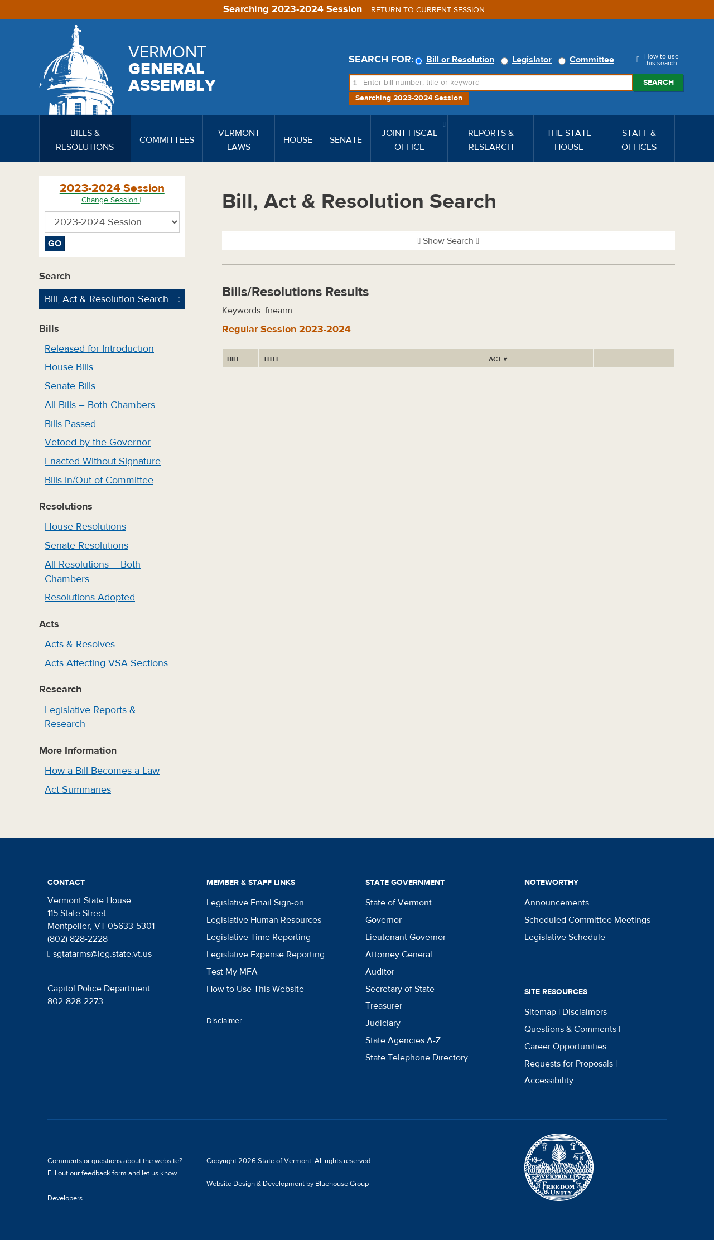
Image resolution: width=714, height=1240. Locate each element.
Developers (65, 1198)
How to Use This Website (255, 989)
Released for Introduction (99, 348)
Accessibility (548, 1080)
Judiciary (383, 1023)
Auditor (379, 971)
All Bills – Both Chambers (100, 405)
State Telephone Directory (416, 1057)
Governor (383, 920)
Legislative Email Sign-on (255, 902)
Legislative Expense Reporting (265, 954)
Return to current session (428, 10)
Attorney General (398, 954)
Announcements (556, 902)
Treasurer (383, 1005)
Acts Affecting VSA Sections (106, 663)
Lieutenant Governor (405, 937)
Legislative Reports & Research (90, 717)
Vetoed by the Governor (98, 442)
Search (658, 83)
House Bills (69, 367)
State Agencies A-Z (403, 1040)
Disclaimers (584, 1012)
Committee (588, 59)
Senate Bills (70, 386)
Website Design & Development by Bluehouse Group (287, 1183)
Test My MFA (232, 971)
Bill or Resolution (456, 59)
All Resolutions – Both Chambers (93, 571)
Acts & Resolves (80, 644)
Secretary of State (400, 989)
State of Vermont (398, 902)
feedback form (104, 1173)
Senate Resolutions (86, 545)
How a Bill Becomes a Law (102, 770)
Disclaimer (224, 1021)
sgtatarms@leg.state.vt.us (99, 954)
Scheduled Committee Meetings (587, 920)
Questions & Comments (570, 1029)
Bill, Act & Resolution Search (106, 299)
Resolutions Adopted (90, 597)
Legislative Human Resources (263, 920)
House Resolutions (85, 526)
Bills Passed (70, 424)
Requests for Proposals (568, 1063)
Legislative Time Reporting (258, 937)
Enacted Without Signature (103, 461)
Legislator (528, 59)
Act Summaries (78, 789)
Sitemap (540, 1012)
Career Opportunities (565, 1046)
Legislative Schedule (564, 937)
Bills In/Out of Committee (99, 480)
